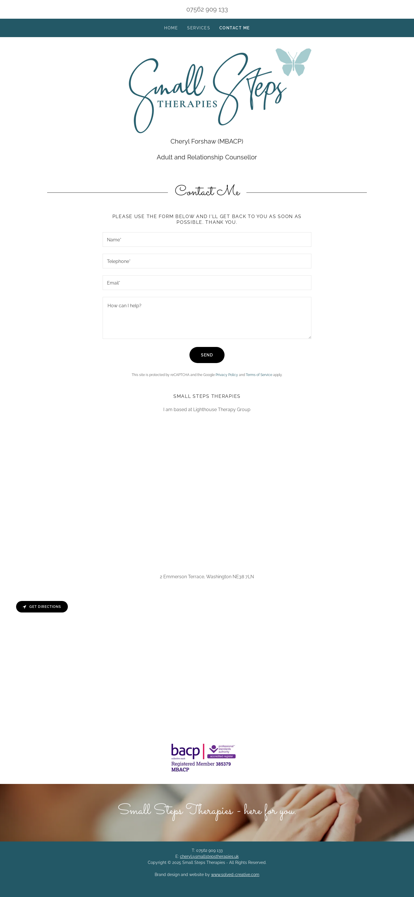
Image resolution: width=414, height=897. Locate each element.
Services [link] (198, 28)
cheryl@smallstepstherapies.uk (209, 859)
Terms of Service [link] (259, 378)
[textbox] (207, 242)
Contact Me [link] (234, 28)
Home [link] (171, 28)
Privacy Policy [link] (227, 378)
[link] (207, 92)
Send (207, 358)
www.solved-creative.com (235, 877)
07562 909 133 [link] (207, 9)
